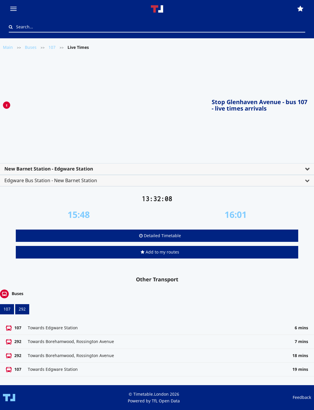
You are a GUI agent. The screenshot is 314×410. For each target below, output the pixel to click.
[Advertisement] (111, 104)
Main (8, 47)
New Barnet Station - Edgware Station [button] (48, 169)
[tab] (157, 169)
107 (52, 47)
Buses (31, 47)
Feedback (302, 397)
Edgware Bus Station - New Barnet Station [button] (50, 180)
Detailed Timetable (160, 235)
